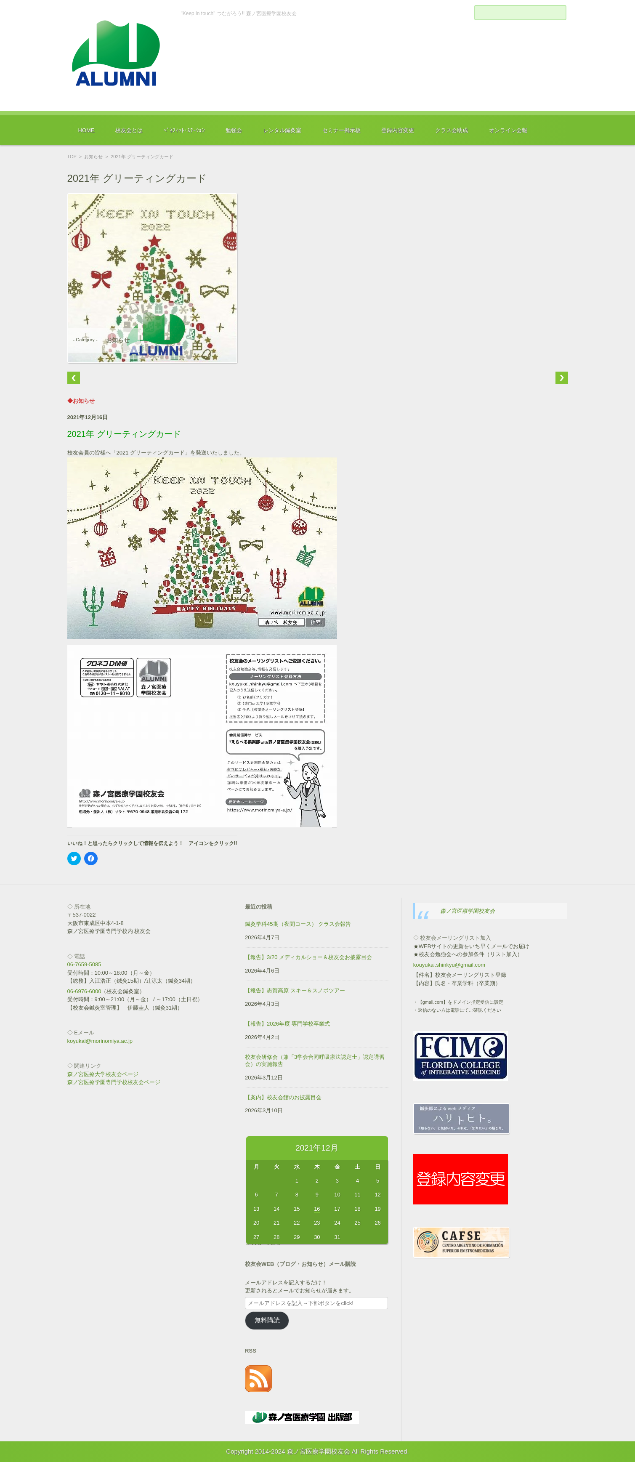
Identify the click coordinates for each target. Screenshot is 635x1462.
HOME (86, 130)
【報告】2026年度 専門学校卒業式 (287, 1024)
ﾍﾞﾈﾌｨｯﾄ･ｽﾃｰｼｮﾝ (184, 130)
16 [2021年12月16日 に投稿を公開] (317, 1209)
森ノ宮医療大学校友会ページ (102, 1074)
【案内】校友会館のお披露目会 (283, 1097)
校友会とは (129, 130)
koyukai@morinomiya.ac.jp (100, 1041)
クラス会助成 (451, 130)
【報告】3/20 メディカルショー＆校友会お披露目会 (308, 957)
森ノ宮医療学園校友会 (467, 911)
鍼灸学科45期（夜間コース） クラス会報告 (298, 924)
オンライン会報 (508, 130)
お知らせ (93, 156)
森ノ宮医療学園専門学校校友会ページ (113, 1082)
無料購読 (267, 1320)
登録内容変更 (397, 130)
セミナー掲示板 (341, 130)
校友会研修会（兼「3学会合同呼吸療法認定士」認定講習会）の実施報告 (315, 1060)
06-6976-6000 (84, 991)
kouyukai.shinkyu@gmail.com (449, 965)
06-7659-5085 (84, 964)
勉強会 (234, 130)
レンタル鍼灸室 (282, 130)
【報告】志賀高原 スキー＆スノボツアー (295, 990)
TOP (72, 156)
